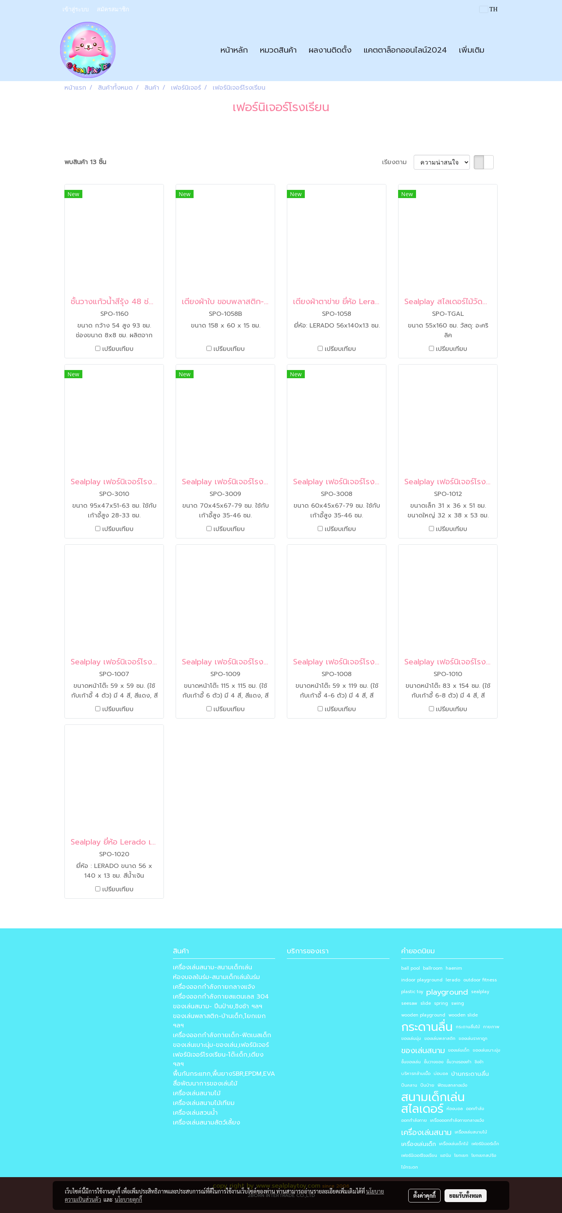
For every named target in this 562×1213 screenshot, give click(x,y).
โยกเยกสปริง (483, 1155)
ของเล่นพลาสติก (439, 1038)
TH (489, 9)
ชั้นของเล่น (411, 1062)
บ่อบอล (441, 1073)
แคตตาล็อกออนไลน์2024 (405, 50)
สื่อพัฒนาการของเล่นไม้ (205, 1083)
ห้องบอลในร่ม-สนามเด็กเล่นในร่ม (216, 977)
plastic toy (412, 991)
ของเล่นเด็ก (459, 1050)
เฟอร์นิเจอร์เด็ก (485, 1143)
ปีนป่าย (427, 1085)
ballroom (433, 968)
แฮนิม (445, 1155)
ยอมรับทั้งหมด (465, 1195)
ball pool (410, 968)
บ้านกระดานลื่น (470, 1074)
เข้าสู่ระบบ (75, 9)
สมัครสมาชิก (113, 9)
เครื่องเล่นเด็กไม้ (453, 1143)
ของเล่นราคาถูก (473, 1038)
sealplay (480, 991)
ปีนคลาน (409, 1085)
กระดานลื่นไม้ (468, 1027)
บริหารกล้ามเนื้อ (415, 1073)
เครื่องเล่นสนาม (426, 1132)
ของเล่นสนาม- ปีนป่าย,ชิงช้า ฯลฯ (217, 1006)
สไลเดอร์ (422, 1109)
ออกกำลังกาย (414, 1120)
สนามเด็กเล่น (433, 1097)
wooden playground (423, 1015)
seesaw (409, 1003)
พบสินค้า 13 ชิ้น (85, 162)
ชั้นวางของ (433, 1062)
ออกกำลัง (475, 1108)
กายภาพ (491, 1027)
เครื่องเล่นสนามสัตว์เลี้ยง (206, 1122)
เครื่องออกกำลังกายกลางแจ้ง (214, 987)
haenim (454, 968)
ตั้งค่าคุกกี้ (424, 1195)
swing (457, 1003)
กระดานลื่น (427, 1027)
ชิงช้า (479, 1062)
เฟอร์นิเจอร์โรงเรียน (419, 1155)
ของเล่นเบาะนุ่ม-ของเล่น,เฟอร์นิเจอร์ (221, 1045)
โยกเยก (461, 1155)
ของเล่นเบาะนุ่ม (486, 1050)
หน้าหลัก (234, 50)
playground (447, 992)
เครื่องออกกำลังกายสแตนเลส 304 (221, 996)
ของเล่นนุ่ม (411, 1038)
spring (441, 1003)
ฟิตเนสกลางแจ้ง (452, 1085)
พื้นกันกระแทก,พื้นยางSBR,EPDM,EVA (224, 1073)
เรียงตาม (398, 162)
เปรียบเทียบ (117, 349)
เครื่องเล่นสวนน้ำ (195, 1112)
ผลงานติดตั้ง (330, 50)
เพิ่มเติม (471, 50)
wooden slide (463, 1015)
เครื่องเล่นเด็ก (418, 1144)
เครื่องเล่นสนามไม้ (197, 1093)
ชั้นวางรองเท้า (458, 1062)
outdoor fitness (480, 980)
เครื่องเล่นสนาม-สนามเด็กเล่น (212, 967)
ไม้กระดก (409, 1167)
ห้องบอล (454, 1108)
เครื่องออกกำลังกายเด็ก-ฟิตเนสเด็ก (222, 1035)
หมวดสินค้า (278, 50)
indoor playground (422, 980)
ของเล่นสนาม (423, 1050)
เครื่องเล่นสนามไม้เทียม (204, 1103)
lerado (453, 980)
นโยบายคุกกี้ (128, 1199)
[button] (497, 50)
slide (425, 1003)
